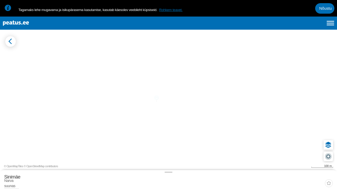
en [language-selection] (288, 26)
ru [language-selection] (316, 26)
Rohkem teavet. (170, 10)
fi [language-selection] (302, 26)
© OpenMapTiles (288, 180)
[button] (324, 122)
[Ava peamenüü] (330, 25)
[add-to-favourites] (117, 56)
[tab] (29, 73)
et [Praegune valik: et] (274, 26)
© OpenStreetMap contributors (316, 180)
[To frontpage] (30, 26)
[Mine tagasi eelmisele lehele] (8, 52)
